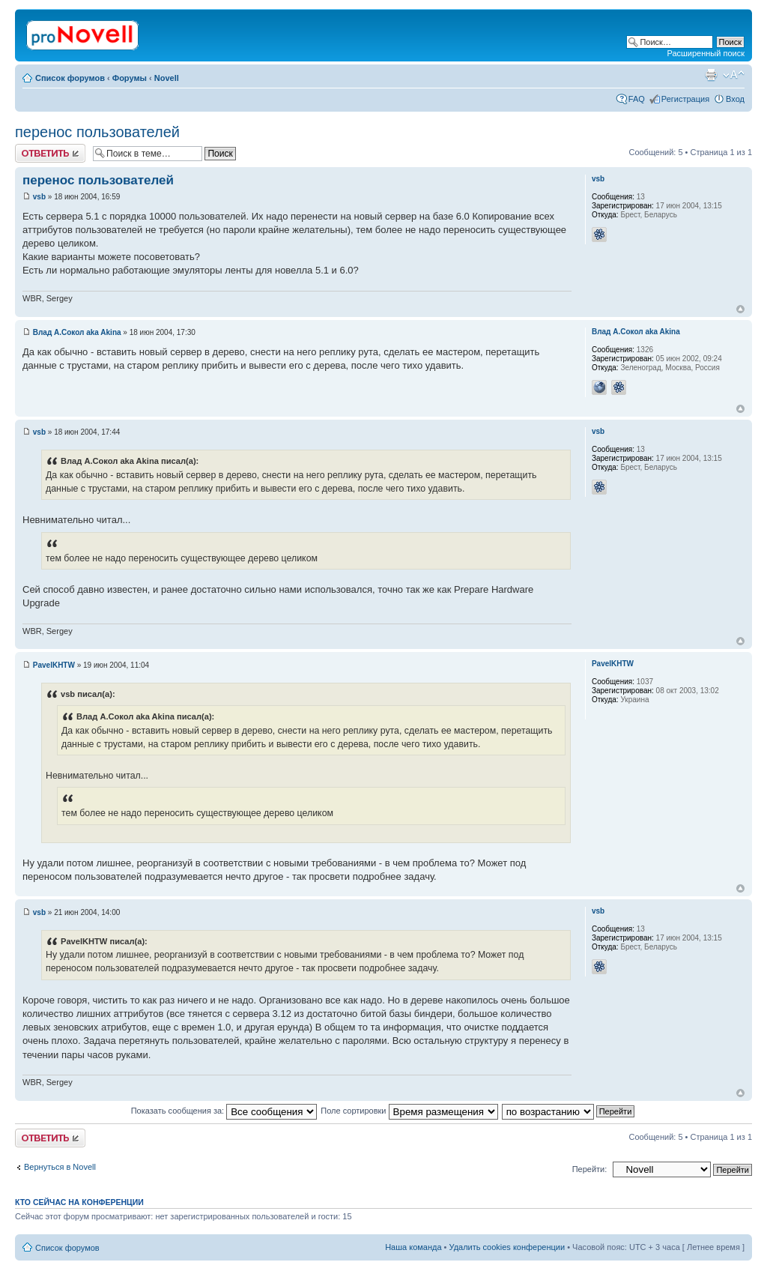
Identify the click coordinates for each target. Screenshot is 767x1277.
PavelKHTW (54, 665)
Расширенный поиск (706, 53)
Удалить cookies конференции (507, 1247)
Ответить (50, 153)
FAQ (636, 98)
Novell (166, 77)
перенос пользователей (97, 132)
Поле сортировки (409, 1110)
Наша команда (413, 1247)
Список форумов (70, 77)
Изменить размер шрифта (734, 75)
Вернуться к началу (740, 309)
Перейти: (589, 1169)
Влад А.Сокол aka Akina (77, 332)
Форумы (129, 77)
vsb (39, 197)
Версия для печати (711, 75)
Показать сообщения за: (224, 1110)
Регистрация (685, 98)
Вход (735, 98)
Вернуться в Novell (60, 1166)
